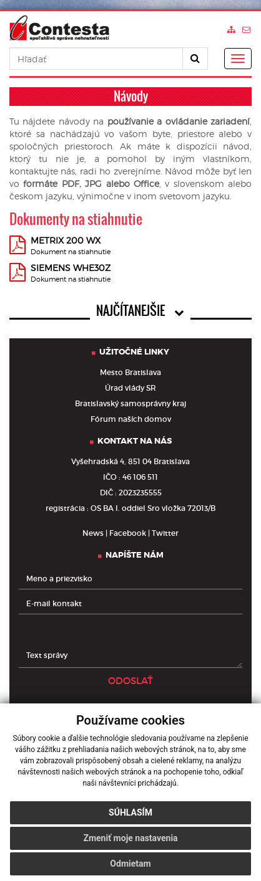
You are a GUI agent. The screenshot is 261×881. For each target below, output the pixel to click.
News (93, 533)
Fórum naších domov (131, 419)
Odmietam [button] (130, 864)
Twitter (165, 533)
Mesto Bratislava (130, 372)
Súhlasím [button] (130, 812)
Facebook (127, 533)
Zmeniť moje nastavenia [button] (130, 838)
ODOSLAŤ (130, 681)
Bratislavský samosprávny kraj (130, 403)
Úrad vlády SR (130, 388)
